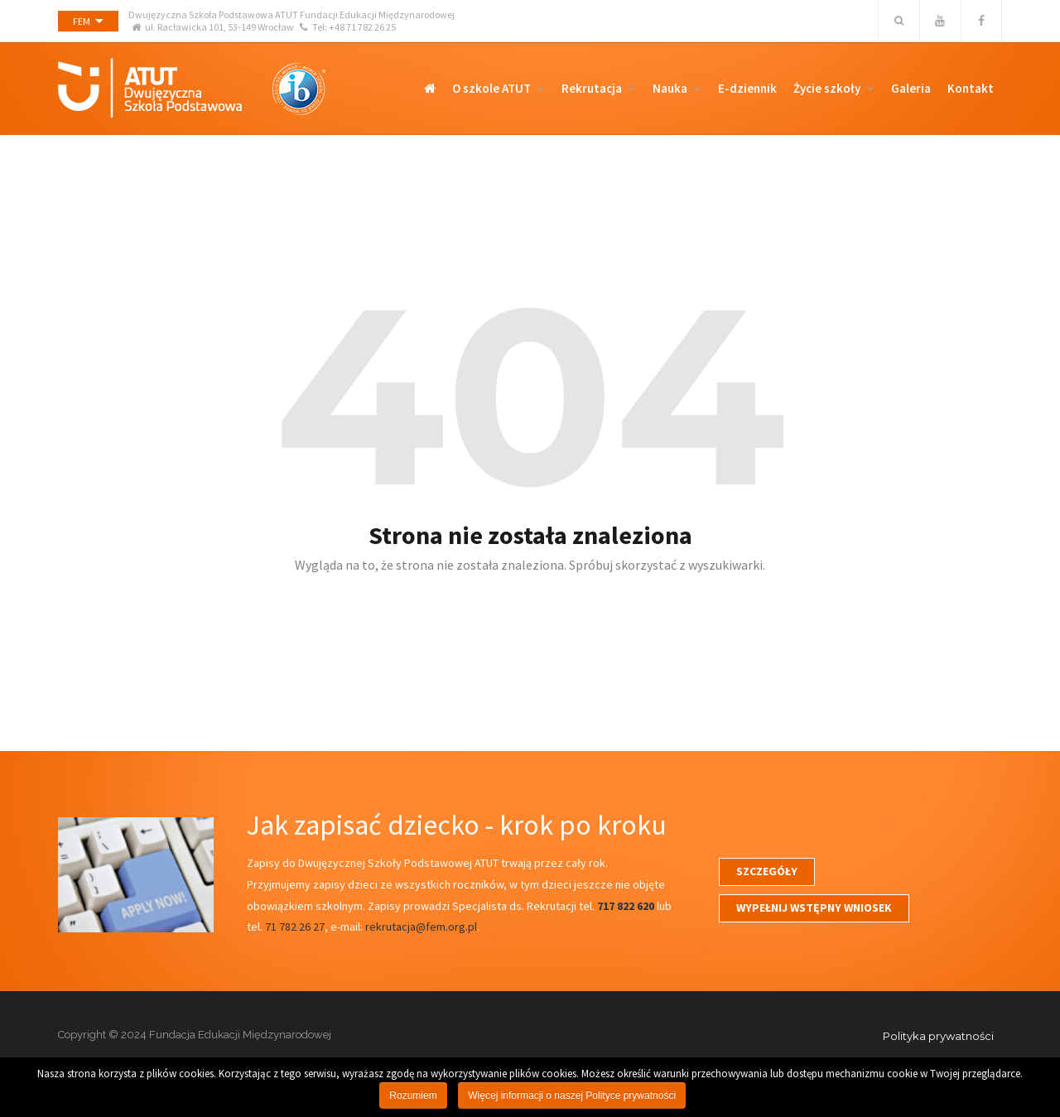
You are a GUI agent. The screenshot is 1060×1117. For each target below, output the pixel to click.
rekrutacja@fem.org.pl (421, 926)
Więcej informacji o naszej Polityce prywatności (572, 1095)
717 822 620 (625, 905)
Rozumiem (412, 1095)
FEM (81, 21)
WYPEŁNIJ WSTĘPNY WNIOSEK (814, 907)
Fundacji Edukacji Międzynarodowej (377, 14)
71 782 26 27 (295, 926)
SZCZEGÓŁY (766, 871)
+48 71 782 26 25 (362, 27)
